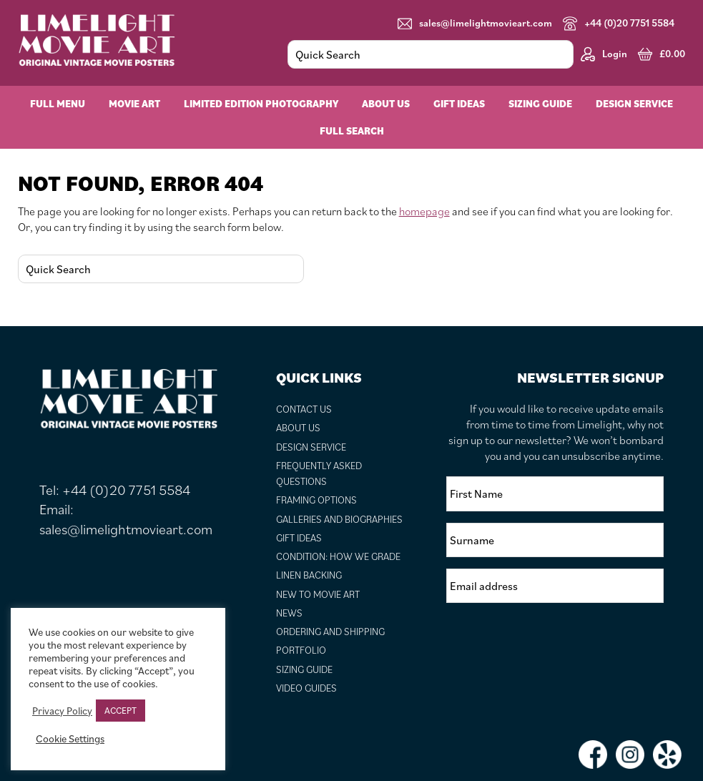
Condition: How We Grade (338, 556)
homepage (424, 211)
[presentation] (555, 642)
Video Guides (306, 688)
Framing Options (316, 499)
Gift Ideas (299, 537)
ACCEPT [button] (120, 710)
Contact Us (304, 409)
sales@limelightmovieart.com (475, 23)
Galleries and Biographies (339, 519)
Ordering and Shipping (330, 631)
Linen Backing (309, 575)
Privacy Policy (62, 710)
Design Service (311, 447)
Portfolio (301, 650)
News (289, 612)
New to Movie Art (318, 594)
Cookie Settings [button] (70, 738)
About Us (298, 427)
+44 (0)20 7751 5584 (618, 23)
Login (604, 54)
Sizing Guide (304, 669)
